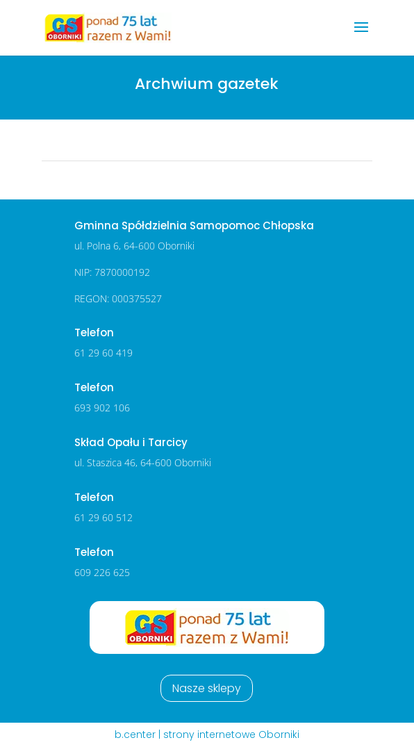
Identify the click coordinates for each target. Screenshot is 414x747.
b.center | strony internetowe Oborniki (207, 734)
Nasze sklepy (206, 688)
